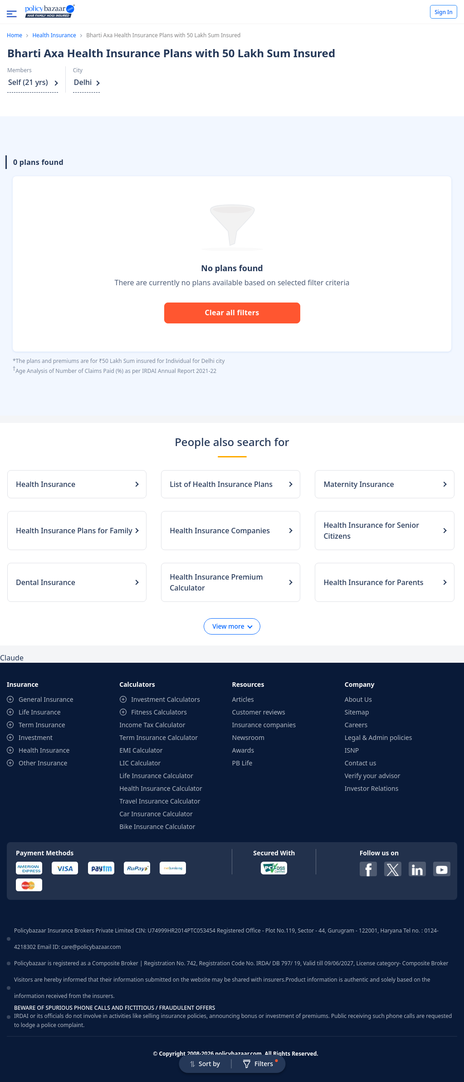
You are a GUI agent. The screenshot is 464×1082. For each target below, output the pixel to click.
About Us (358, 699)
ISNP (352, 750)
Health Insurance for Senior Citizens (371, 530)
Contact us (360, 763)
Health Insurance (54, 35)
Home (14, 35)
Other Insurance (43, 763)
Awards (243, 750)
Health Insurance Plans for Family (74, 531)
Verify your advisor (373, 775)
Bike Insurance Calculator (157, 826)
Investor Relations (372, 788)
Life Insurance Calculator (156, 775)
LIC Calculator (140, 763)
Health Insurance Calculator (160, 788)
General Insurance (46, 699)
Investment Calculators (165, 699)
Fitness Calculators (159, 712)
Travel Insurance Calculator (159, 801)
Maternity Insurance (358, 484)
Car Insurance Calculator (156, 813)
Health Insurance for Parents (373, 582)
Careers (356, 724)
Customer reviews (258, 712)
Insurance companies (264, 724)
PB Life (242, 763)
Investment (36, 737)
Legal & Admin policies (378, 737)
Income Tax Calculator (152, 724)
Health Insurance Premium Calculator (216, 582)
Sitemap (357, 712)
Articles (243, 699)
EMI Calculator (140, 750)
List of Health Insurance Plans (221, 484)
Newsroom (248, 737)
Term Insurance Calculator (158, 737)
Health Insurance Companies (220, 531)
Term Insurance (42, 724)
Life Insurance (40, 712)
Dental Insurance (45, 582)
